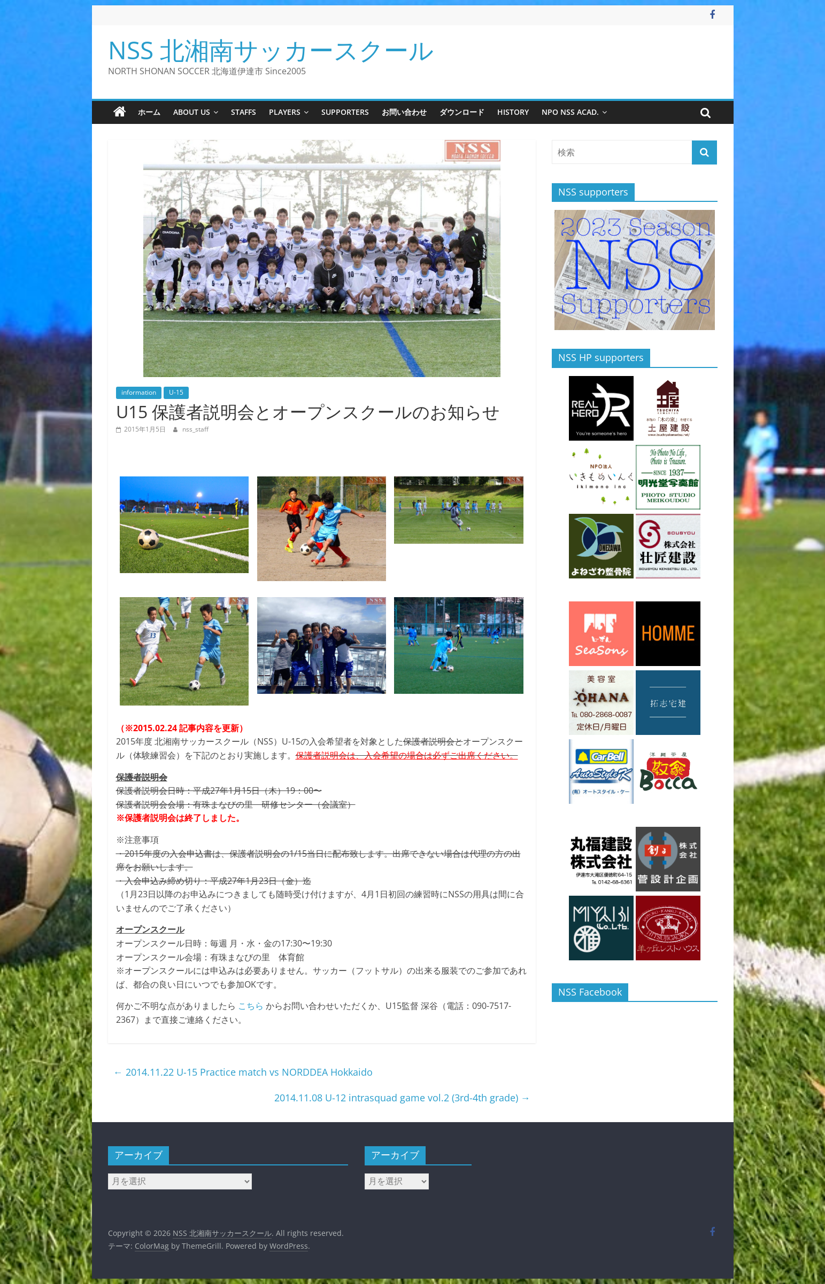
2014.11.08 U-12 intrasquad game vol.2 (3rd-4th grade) (402, 1097)
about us (191, 112)
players (284, 112)
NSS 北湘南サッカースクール (271, 49)
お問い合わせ (404, 112)
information (138, 392)
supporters (345, 112)
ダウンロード (462, 112)
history (513, 112)
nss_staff (195, 429)
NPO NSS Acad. (570, 112)
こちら (251, 1006)
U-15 (176, 392)
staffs (243, 112)
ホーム (149, 112)
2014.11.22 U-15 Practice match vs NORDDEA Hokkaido (243, 1072)
